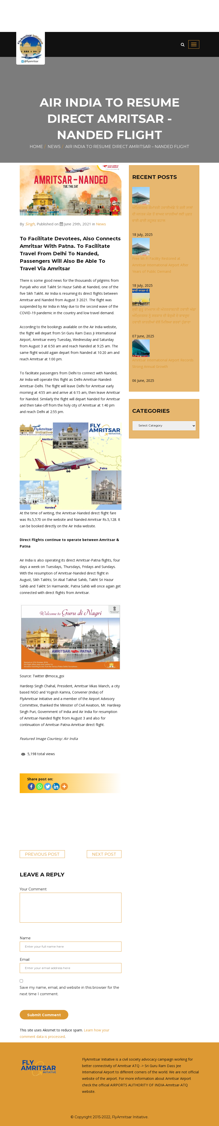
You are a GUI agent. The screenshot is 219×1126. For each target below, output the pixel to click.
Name (70, 944)
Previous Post (42, 854)
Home (36, 146)
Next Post (104, 854)
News (54, 146)
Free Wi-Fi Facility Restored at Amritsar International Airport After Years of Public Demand (160, 265)
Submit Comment (44, 1015)
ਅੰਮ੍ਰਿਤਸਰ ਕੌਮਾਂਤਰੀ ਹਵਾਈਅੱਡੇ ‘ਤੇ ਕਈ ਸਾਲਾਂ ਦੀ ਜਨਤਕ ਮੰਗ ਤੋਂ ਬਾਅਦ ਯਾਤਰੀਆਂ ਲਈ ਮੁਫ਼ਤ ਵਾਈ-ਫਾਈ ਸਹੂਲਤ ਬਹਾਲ (162, 214)
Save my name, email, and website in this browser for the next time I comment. (69, 990)
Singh (30, 223)
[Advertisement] (109, 16)
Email (70, 965)
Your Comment (70, 905)
